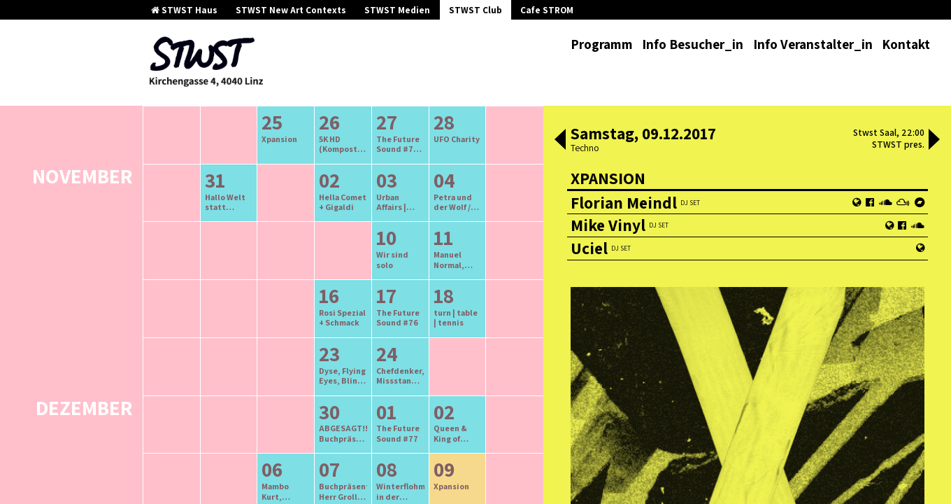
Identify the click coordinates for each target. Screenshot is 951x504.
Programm (602, 44)
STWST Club (475, 10)
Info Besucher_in (692, 44)
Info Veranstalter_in (813, 44)
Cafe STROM (546, 10)
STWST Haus (184, 10)
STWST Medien (397, 10)
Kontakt (906, 44)
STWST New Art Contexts (291, 10)
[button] (560, 141)
